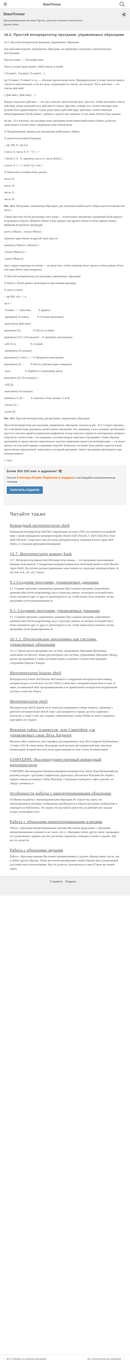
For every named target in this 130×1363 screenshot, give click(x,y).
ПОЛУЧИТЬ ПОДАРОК (24, 490)
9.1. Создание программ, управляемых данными (55, 610)
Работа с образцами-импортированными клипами (56, 821)
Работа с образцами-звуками (36, 850)
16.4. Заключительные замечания (104, 1359)
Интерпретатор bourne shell (35, 673)
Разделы (70, 881)
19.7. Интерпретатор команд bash (41, 554)
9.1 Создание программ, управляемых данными (54, 582)
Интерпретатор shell (29, 701)
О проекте (56, 881)
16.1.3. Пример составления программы (26, 1359)
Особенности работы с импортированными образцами (60, 793)
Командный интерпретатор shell (40, 525)
